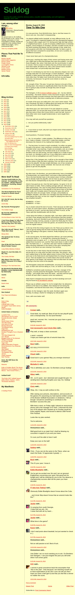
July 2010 (8, 151)
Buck (32, 460)
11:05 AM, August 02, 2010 (38, 444)
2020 (5, 105)
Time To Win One (35, 27)
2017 (5, 111)
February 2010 (9, 160)
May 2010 (8, 155)
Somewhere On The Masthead (10, 188)
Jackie (32, 504)
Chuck (32, 354)
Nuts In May (5, 301)
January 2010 (9, 162)
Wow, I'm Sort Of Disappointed (13, 145)
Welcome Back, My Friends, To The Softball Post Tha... (13, 140)
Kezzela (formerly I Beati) (9, 318)
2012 (5, 120)
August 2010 (9, 133)
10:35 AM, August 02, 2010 (38, 383)
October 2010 (9, 130)
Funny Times (5, 68)
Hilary (32, 374)
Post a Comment (31, 583)
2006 (5, 170)
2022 (5, 101)
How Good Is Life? (10, 135)
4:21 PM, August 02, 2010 (38, 501)
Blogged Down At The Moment (10, 338)
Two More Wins (9, 138)
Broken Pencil (5, 69)
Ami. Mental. (5, 336)
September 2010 (10, 131)
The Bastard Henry (7, 327)
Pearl (3, 241)
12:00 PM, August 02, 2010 (38, 457)
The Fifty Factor (6, 322)
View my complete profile (9, 48)
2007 (5, 168)
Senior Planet (5, 71)
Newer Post (30, 586)
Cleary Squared (6, 355)
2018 (5, 109)
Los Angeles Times (7, 65)
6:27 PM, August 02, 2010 (38, 515)
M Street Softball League (48, 93)
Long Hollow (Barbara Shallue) (10, 249)
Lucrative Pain (5, 315)
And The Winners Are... (11, 143)
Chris (32, 386)
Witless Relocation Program (9, 344)
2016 (5, 113)
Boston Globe (5, 61)
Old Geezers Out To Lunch (9, 316)
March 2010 (8, 158)
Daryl (32, 344)
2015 (5, 115)
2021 (5, 103)
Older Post (69, 586)
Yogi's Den (4, 343)
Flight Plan (4, 329)
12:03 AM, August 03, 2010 (38, 547)
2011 (5, 122)
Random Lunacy (6, 351)
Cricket (33, 310)
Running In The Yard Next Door (10, 265)
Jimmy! (3, 354)
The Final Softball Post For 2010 (13, 137)
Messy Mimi (5, 234)
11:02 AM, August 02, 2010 (38, 425)
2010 (5, 124)
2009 (5, 164)
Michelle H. (34, 364)
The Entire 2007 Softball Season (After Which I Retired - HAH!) (11, 379)
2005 (5, 171)
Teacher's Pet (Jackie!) (8, 226)
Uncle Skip (4, 204)
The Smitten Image (7, 210)
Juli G (3, 319)
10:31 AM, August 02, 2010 (38, 351)
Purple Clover (5, 63)
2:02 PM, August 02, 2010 (38, 467)
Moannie (4, 364)
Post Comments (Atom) (43, 590)
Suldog (16, 9)
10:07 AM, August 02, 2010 (38, 341)
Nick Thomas (5, 357)
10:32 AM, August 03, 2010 (38, 579)
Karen (32, 528)
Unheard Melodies (6, 289)
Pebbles (3, 302)
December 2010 (10, 126)
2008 (5, 166)
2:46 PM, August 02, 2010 (38, 485)
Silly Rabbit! (5, 349)
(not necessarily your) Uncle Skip (43, 328)
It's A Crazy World (6, 341)
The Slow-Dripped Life (8, 335)
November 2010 (10, 128)
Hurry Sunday (8, 148)
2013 (5, 119)
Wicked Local (5, 66)
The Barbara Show (7, 352)
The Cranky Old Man (7, 256)
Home (50, 586)
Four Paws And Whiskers (9, 295)
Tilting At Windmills (7, 340)
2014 (5, 117)
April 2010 (8, 157)
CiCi (32, 564)
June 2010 (8, 153)
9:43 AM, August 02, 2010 (38, 325)
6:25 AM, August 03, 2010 (38, 561)
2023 (5, 100)
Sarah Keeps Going (7, 321)
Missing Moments (6, 326)
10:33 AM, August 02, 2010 (38, 361)
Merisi (3, 277)
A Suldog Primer (6, 391)
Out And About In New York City (11, 217)
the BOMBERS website (45, 280)
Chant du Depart (6, 196)
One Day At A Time (7, 324)
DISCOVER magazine (8, 60)
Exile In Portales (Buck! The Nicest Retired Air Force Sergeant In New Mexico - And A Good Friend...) (11, 369)
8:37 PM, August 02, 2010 (38, 537)
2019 (5, 107)
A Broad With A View (7, 304)
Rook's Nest (5, 283)
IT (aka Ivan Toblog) (38, 488)
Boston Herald (6, 58)
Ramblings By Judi (7, 330)
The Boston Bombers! (8, 381)
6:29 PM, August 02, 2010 (38, 525)
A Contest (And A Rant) (11, 146)
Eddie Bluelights (36, 470)
